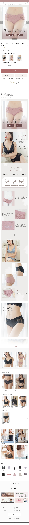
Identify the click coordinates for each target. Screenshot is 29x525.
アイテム (3, 4)
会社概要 (10, 518)
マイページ (4, 507)
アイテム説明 (4, 78)
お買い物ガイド (17, 507)
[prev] (1, 383)
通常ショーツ (11, 4)
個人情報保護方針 (18, 518)
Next (27, 22)
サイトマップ (18, 519)
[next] (28, 383)
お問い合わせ (14, 514)
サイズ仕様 (11, 78)
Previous (1, 22)
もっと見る (14, 346)
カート (27, 2)
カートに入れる (15, 70)
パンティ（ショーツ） (7, 4)
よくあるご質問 (4, 510)
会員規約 (13, 518)
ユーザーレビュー (25, 78)
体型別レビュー (18, 78)
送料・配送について (18, 510)
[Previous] (1, 359)
